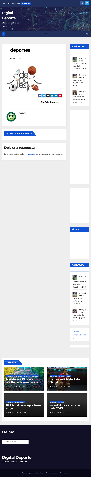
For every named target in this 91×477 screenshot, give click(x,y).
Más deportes (19, 402)
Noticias (35, 376)
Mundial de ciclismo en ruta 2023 (66, 407)
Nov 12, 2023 (13, 412)
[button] (87, 34)
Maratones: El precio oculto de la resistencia (22, 381)
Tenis (68, 376)
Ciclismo (53, 402)
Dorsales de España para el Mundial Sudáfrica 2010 (79, 63)
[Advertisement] (82, 146)
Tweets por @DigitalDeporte (79, 334)
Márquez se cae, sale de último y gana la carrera (79, 96)
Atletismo (10, 376)
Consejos (18, 376)
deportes (20, 50)
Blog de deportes (51, 102)
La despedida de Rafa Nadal (65, 381)
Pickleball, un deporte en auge (23, 407)
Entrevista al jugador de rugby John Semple (79, 80)
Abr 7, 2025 (12, 386)
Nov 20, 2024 (57, 386)
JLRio (24, 113)
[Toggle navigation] (46, 34)
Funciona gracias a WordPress (33, 473)
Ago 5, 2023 (56, 412)
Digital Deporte (16, 457)
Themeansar (64, 473)
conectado (30, 154)
